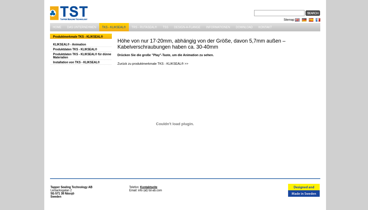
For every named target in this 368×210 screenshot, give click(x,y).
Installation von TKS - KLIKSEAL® (76, 62)
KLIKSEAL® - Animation (69, 44)
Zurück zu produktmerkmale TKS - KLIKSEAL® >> (153, 63)
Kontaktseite (148, 187)
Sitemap (289, 19)
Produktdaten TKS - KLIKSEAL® (75, 49)
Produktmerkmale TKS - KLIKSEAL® (78, 36)
